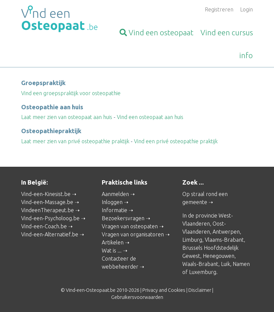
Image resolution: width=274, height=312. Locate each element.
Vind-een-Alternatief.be (49, 234)
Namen (241, 264)
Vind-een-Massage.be (47, 202)
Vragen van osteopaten (130, 226)
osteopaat (156, 32)
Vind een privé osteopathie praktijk (176, 141)
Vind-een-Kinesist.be (46, 194)
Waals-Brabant (200, 264)
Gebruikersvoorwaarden (137, 297)
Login (246, 9)
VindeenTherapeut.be (47, 210)
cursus (226, 32)
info (246, 55)
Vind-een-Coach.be (44, 226)
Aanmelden (115, 194)
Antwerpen (226, 232)
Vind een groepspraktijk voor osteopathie (71, 93)
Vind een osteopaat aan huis (150, 117)
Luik (225, 264)
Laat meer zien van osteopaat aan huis (66, 117)
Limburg (192, 240)
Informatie (114, 210)
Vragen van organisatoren (133, 234)
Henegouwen (218, 256)
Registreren (219, 9)
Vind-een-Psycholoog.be (50, 218)
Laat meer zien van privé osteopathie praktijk (75, 141)
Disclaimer (199, 290)
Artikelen (113, 242)
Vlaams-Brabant (224, 240)
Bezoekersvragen (123, 218)
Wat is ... (112, 250)
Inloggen (112, 202)
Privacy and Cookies (163, 290)
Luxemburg (202, 272)
